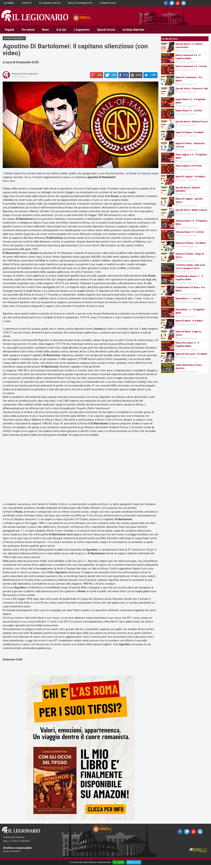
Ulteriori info (133, 862)
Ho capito (118, 862)
